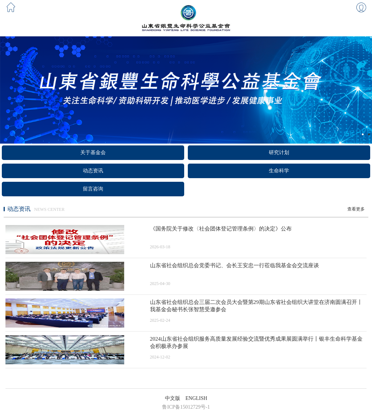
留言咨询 (93, 189)
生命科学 (279, 170)
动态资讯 (93, 170)
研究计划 (279, 152)
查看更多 (356, 209)
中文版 (172, 398)
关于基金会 (93, 152)
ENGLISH (196, 398)
